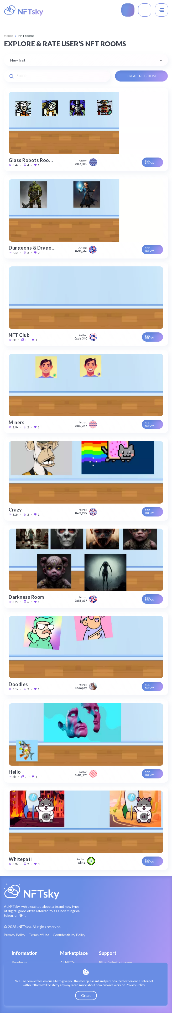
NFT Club (19, 335)
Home (8, 35)
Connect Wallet (144, 10)
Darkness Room (26, 597)
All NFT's (67, 962)
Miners (16, 422)
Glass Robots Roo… (31, 160)
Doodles (18, 684)
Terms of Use (39, 935)
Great (86, 995)
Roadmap (19, 962)
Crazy (15, 509)
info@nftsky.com (115, 962)
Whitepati (20, 859)
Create (127, 10)
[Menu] (161, 10)
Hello (15, 771)
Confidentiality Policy (69, 935)
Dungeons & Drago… (32, 247)
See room (149, 162)
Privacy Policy (14, 935)
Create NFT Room (141, 76)
